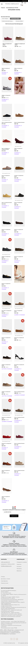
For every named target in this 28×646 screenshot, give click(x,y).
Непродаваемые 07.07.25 (12, 7)
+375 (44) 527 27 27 (5, 562)
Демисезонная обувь (7, 21)
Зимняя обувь (19, 21)
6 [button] (20, 48)
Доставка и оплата (5, 578)
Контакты (19, 566)
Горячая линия (4, 583)
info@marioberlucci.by (6, 566)
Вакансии (19, 570)
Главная (3, 7)
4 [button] (15, 48)
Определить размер (22, 562)
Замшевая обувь (15, 18)
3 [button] (12, 48)
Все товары (5, 18)
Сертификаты (4, 581)
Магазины (19, 568)
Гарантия (19, 564)
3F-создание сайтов (23, 643)
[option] (8, 37)
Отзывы (3, 576)
